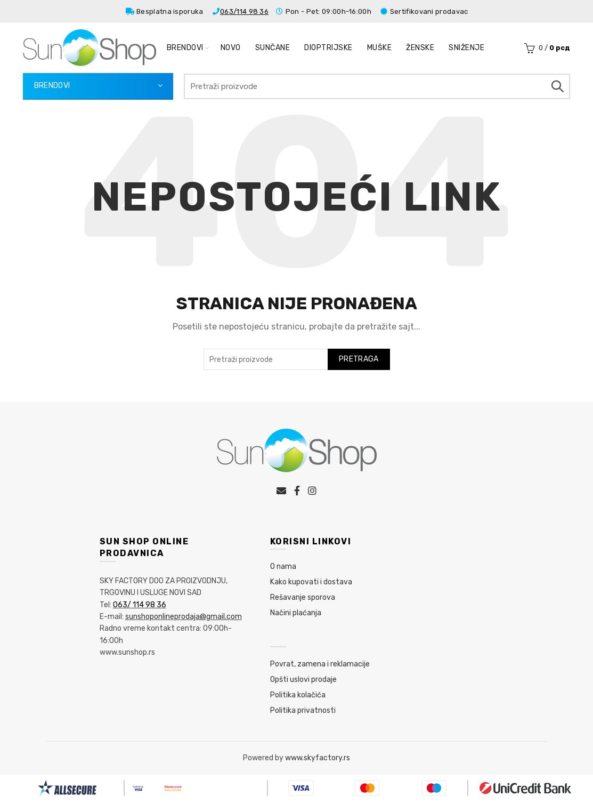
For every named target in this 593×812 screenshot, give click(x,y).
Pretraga (556, 86)
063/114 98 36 (244, 11)
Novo (231, 47)
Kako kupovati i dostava (311, 581)
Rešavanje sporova (302, 597)
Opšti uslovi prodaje (303, 679)
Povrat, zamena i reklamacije (320, 664)
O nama (283, 566)
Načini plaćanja (295, 612)
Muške (379, 47)
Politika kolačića (298, 695)
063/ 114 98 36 (139, 604)
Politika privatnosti (303, 710)
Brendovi (185, 47)
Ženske (420, 47)
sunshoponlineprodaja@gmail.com (183, 616)
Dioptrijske (328, 47)
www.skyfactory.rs (317, 757)
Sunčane (272, 47)
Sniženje (466, 47)
